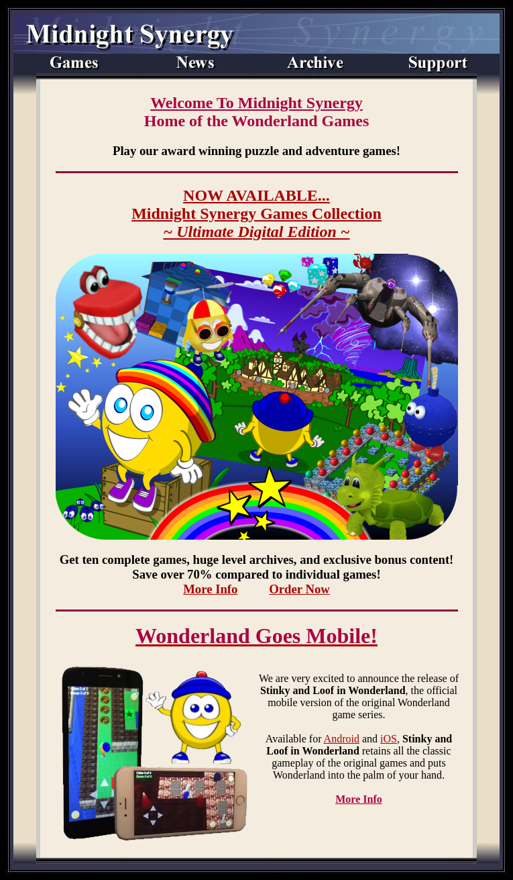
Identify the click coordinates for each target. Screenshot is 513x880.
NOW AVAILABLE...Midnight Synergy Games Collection (256, 213)
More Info (210, 589)
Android (341, 738)
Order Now (299, 589)
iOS (388, 738)
